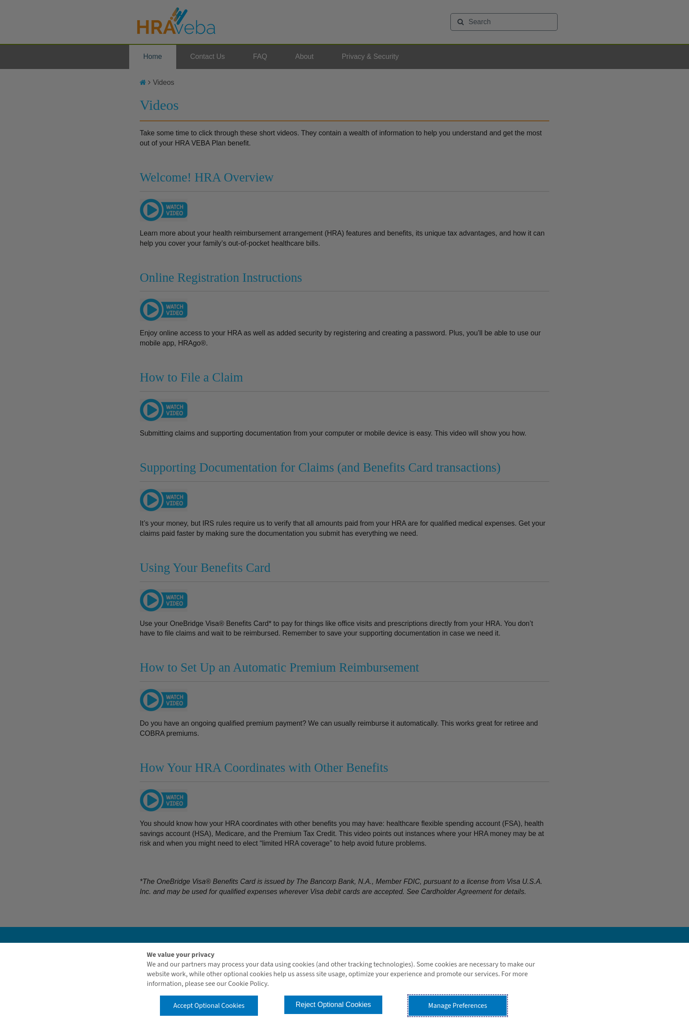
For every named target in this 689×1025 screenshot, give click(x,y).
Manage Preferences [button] (457, 1005)
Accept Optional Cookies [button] (208, 1005)
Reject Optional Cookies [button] (333, 1004)
